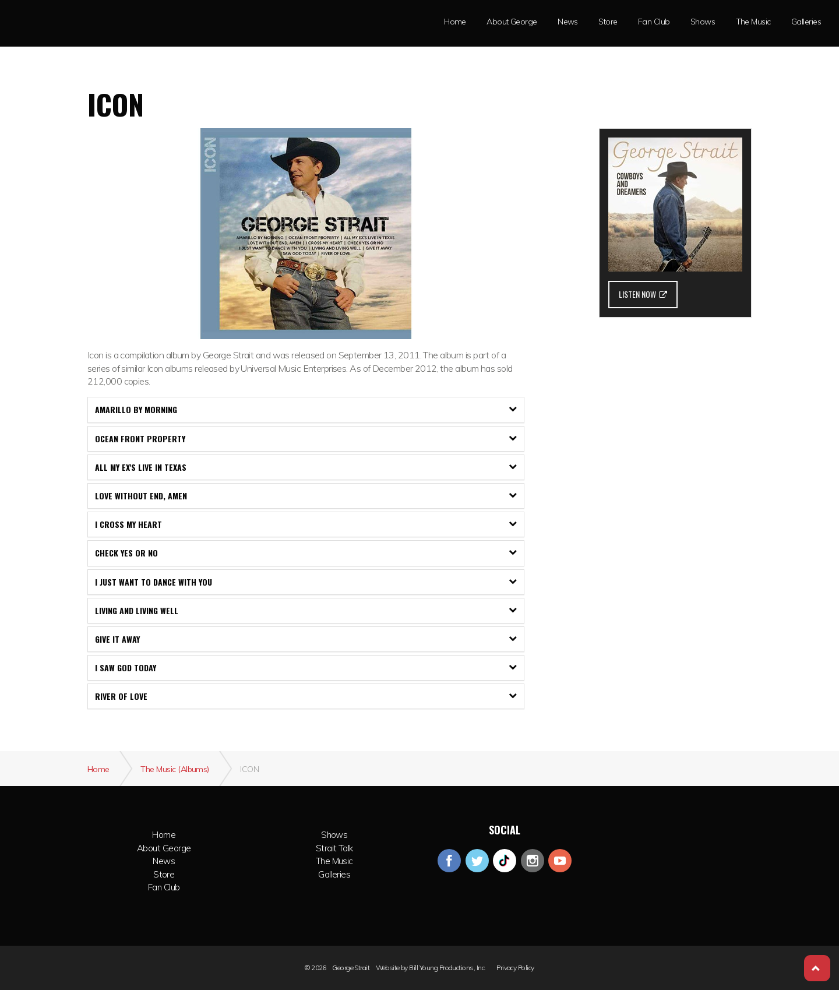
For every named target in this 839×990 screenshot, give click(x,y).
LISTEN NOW (643, 294)
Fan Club (654, 21)
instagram (532, 860)
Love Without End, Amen (306, 495)
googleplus (504, 860)
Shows (334, 834)
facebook (449, 860)
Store (607, 21)
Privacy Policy (515, 967)
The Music (753, 21)
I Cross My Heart (306, 524)
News (568, 21)
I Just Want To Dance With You (306, 582)
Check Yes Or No (306, 553)
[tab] (306, 409)
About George (163, 848)
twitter (477, 860)
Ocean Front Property (306, 438)
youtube (560, 860)
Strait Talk (334, 848)
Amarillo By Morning (306, 409)
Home (164, 834)
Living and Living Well (306, 610)
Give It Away (306, 639)
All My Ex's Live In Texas (306, 467)
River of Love (306, 696)
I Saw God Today (306, 667)
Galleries (806, 21)
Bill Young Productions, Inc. (447, 967)
